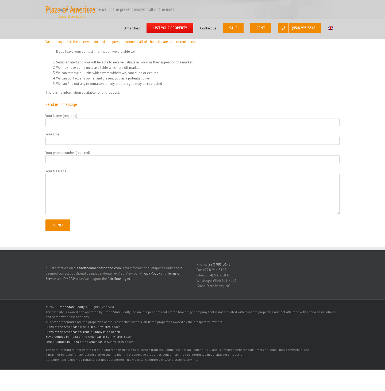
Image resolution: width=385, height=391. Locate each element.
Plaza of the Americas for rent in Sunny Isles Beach (82, 332)
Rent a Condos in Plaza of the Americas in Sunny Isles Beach (89, 342)
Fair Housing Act (120, 278)
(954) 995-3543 (218, 264)
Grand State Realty (70, 307)
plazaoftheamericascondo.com (97, 268)
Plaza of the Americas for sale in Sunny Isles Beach (83, 327)
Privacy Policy (150, 273)
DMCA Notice (73, 278)
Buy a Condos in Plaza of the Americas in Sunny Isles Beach (89, 337)
